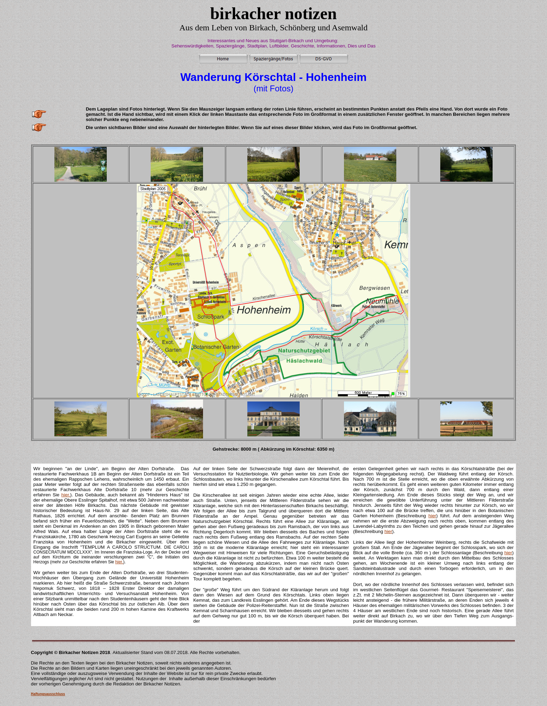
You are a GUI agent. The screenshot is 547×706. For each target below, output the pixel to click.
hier (432, 515)
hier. (65, 494)
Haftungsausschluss (48, 694)
